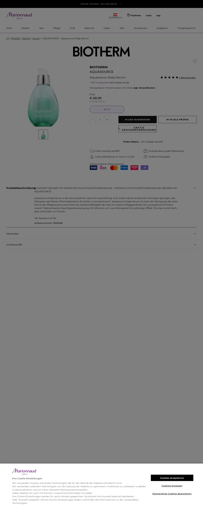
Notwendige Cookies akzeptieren (172, 493)
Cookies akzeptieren (172, 478)
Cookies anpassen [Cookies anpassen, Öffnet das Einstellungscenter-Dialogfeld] (172, 485)
